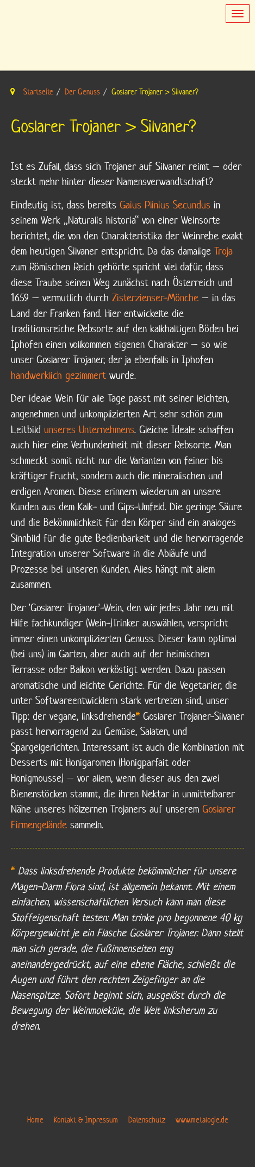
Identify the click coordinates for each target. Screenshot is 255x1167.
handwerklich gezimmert (58, 375)
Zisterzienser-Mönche (155, 298)
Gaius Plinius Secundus (165, 205)
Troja (223, 251)
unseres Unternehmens (89, 429)
